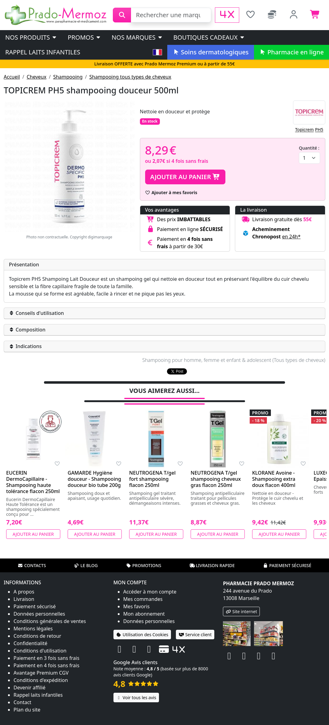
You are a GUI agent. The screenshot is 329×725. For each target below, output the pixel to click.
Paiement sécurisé (287, 557)
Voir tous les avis (136, 689)
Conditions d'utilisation (40, 642)
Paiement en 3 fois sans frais (46, 650)
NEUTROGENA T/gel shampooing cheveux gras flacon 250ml (216, 470)
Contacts (32, 557)
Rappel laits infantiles (42, 52)
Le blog (86, 557)
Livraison (24, 591)
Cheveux (36, 76)
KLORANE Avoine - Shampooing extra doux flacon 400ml (273, 470)
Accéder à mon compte (149, 583)
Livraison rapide (212, 557)
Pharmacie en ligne (291, 52)
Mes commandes (143, 591)
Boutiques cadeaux (209, 37)
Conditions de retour (37, 628)
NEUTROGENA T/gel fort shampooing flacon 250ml (152, 470)
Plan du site (27, 701)
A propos (24, 583)
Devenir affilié (30, 679)
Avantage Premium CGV (41, 664)
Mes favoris (136, 598)
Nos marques (137, 37)
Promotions (143, 557)
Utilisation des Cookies (142, 626)
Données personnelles (39, 605)
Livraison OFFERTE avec (164, 64)
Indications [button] (25, 346)
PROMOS (84, 37)
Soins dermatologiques (210, 52)
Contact (22, 694)
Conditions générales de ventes (50, 613)
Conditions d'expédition (41, 672)
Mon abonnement (144, 605)
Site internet (241, 603)
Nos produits (31, 37)
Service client (195, 626)
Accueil (12, 76)
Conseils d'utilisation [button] (36, 313)
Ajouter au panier (185, 177)
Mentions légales (33, 620)
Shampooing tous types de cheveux (130, 76)
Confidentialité (30, 635)
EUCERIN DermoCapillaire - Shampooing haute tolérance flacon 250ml (33, 474)
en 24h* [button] (291, 236)
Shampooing (68, 76)
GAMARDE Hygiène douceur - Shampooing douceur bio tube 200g (94, 470)
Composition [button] (27, 329)
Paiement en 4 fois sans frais (46, 657)
